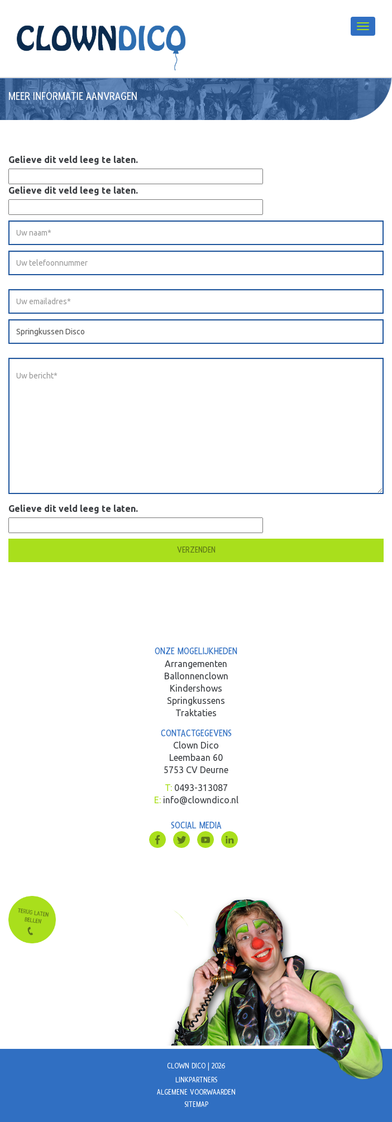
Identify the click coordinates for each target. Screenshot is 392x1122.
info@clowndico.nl (200, 800)
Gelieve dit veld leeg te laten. (73, 160)
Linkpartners (196, 1080)
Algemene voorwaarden (196, 1092)
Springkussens (196, 701)
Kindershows (196, 688)
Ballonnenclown (196, 676)
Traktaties (196, 713)
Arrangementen (196, 664)
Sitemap (196, 1104)
